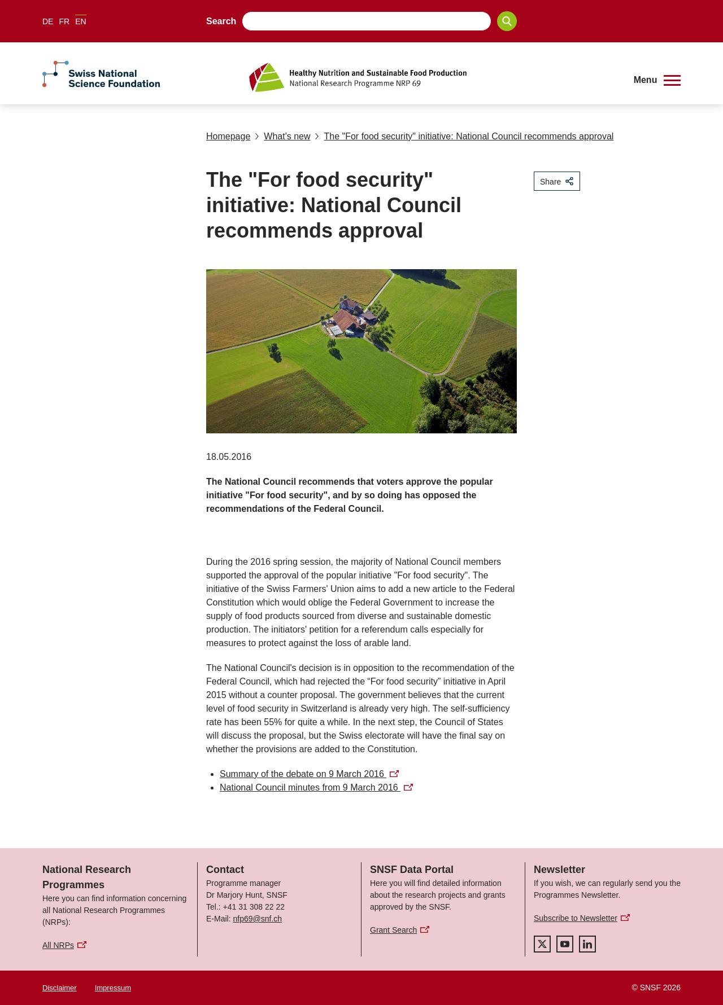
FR (64, 21)
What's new (282, 136)
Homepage (228, 136)
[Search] (507, 21)
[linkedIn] (587, 944)
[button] (657, 80)
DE (47, 21)
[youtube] (564, 944)
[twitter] (542, 944)
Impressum (113, 988)
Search (221, 21)
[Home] (432, 77)
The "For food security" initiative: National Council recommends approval (464, 136)
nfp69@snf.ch (257, 918)
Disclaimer (59, 988)
